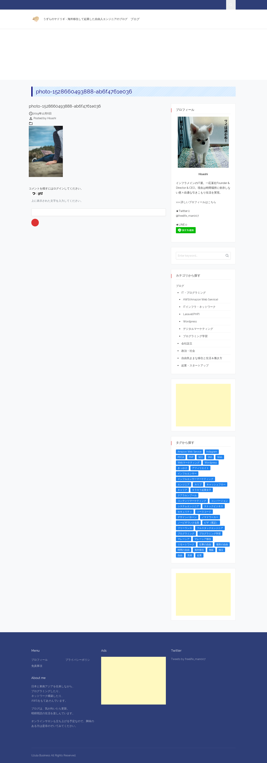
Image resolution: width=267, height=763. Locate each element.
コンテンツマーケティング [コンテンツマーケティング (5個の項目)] (192, 500)
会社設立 (186, 343)
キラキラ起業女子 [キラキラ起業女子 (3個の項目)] (201, 489)
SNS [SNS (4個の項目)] (210, 457)
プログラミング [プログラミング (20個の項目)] (186, 533)
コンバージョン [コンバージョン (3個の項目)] (219, 500)
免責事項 (36, 666)
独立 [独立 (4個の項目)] (221, 550)
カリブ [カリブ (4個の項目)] (198, 484)
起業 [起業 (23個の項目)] (199, 555)
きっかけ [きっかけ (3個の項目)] (182, 468)
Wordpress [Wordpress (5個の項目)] (211, 462)
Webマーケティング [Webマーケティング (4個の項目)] (189, 462)
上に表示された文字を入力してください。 (57, 200)
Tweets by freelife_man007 (188, 659)
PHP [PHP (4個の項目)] (191, 457)
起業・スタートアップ (195, 365)
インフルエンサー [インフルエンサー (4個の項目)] (187, 473)
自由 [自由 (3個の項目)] (180, 555)
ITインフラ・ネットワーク (199, 306)
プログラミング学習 (195, 336)
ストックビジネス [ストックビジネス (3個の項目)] (213, 506)
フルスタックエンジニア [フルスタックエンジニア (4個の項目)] (210, 528)
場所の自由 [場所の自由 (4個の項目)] (222, 544)
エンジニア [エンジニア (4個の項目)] (184, 484)
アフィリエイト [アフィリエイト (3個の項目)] (200, 468)
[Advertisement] (133, 54)
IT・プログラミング (193, 292)
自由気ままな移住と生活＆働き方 (201, 358)
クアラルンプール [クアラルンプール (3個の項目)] (187, 495)
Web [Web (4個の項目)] (219, 457)
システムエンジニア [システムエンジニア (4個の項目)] (188, 506)
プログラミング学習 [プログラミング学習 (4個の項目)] (210, 533)
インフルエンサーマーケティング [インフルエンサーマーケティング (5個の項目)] (195, 479)
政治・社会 (188, 350)
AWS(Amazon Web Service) (200, 299)
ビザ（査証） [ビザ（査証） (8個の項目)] (211, 522)
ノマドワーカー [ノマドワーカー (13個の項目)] (210, 517)
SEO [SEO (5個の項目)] (200, 457)
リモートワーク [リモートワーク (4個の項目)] (186, 544)
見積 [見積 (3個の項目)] (189, 555)
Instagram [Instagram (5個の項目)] (211, 451)
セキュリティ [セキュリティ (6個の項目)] (185, 511)
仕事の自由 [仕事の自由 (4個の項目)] (205, 544)
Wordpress (190, 321)
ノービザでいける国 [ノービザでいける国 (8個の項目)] (188, 522)
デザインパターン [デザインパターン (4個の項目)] (187, 517)
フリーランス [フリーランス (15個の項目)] (185, 528)
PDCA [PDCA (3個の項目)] (181, 457)
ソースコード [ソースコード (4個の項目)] (204, 511)
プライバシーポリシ (77, 659)
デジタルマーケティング (198, 328)
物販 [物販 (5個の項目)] (211, 550)
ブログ (135, 19)
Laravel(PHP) (191, 314)
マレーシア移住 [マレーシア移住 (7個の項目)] (202, 539)
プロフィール (39, 659)
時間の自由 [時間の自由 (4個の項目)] (184, 550)
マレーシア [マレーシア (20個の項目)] (184, 539)
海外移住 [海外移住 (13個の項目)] (199, 550)
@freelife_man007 (187, 215)
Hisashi (51, 118)
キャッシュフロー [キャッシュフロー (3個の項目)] (216, 484)
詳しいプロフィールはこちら (198, 202)
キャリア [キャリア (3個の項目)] (182, 489)
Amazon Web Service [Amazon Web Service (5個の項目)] (189, 451)
